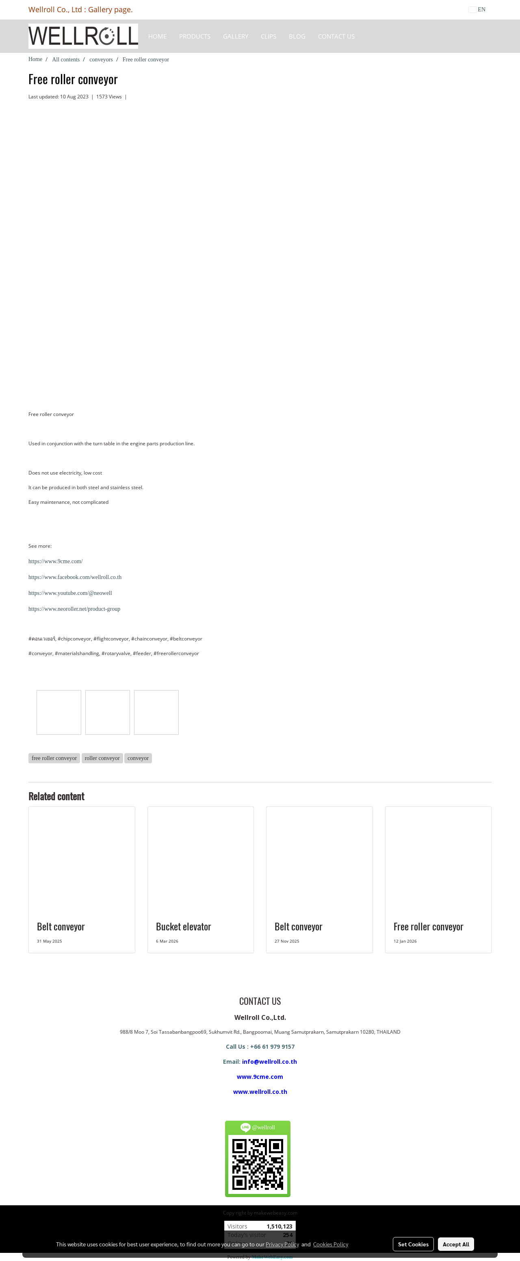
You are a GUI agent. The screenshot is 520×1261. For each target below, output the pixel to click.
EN (477, 10)
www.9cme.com (260, 1076)
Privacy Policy (282, 1244)
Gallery (235, 36)
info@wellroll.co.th (269, 1061)
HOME (157, 36)
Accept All (456, 1244)
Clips (268, 36)
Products (194, 36)
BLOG (297, 36)
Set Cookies (413, 1244)
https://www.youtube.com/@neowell (70, 593)
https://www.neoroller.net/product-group (74, 609)
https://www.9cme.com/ (55, 561)
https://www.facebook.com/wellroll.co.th (74, 577)
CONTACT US (336, 36)
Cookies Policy (330, 1244)
